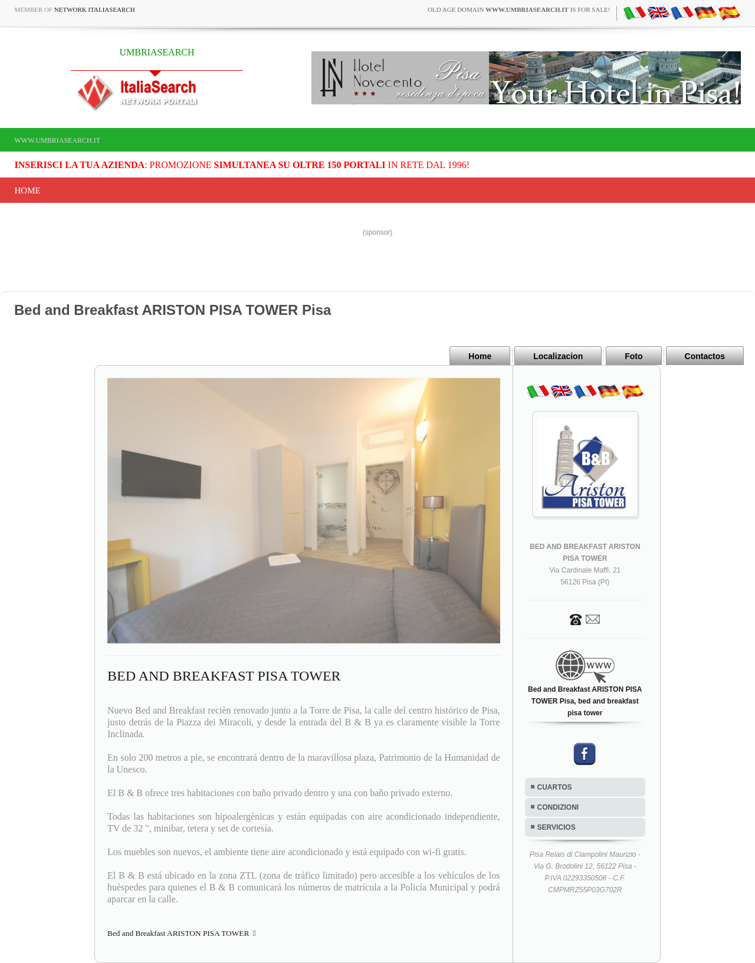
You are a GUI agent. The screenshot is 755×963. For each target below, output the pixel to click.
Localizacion (558, 356)
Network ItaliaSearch (94, 9)
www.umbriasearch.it (58, 140)
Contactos (705, 356)
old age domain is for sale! (519, 9)
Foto (633, 356)
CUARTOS (554, 787)
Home (28, 190)
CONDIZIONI (558, 807)
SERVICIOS (556, 827)
